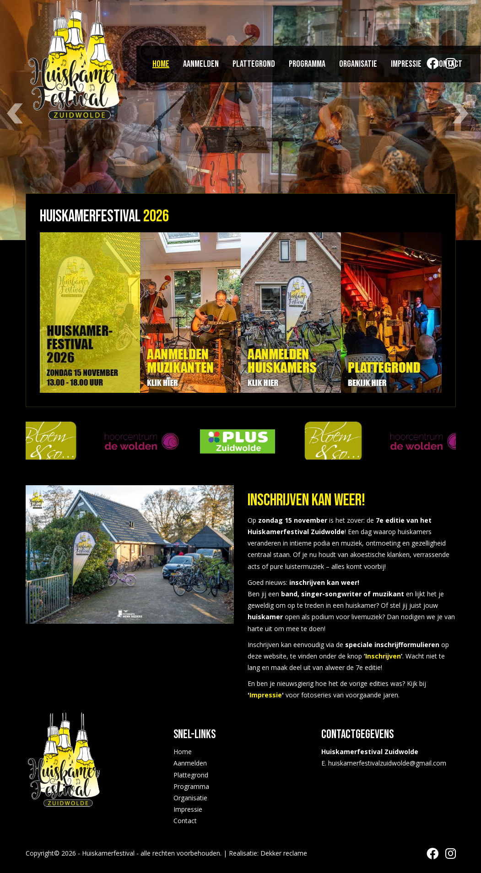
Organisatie (358, 64)
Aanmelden (201, 64)
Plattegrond (253, 64)
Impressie (406, 64)
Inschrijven (383, 656)
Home (160, 64)
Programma (307, 64)
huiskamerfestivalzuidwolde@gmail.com (387, 763)
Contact (448, 64)
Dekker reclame (283, 853)
